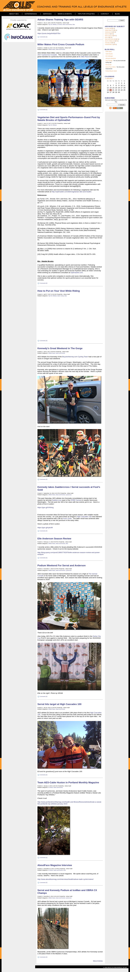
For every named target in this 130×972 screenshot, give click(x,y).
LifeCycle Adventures (110, 58)
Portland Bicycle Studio (111, 71)
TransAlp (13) (108, 42)
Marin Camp (60, 295)
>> (112, 78)
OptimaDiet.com (77, 272)
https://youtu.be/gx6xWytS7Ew (48, 33)
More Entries (98, 961)
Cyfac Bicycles (109, 53)
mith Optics (109, 51)
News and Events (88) (110, 39)
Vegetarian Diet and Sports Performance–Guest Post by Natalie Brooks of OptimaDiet (68, 118)
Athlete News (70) (109, 30)
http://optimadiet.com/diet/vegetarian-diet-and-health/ (71, 192)
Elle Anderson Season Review (54, 538)
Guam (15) (107, 33)
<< (105, 78)
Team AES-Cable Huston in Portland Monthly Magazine (68, 782)
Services (47, 14)
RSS (113, 28)
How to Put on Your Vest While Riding (58, 291)
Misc (73, 24)
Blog (117, 14)
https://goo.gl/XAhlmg (45, 507)
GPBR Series (76, 500)
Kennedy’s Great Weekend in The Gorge (60, 348)
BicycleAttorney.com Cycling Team (75, 357)
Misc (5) (107, 37)
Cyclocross (68, 494)
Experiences (31, 14)
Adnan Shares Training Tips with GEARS (60, 19)
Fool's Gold (67, 518)
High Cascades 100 (84, 517)
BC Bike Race (83, 57)
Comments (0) (43, 37)
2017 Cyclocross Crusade (47, 55)
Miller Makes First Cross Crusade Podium (60, 44)
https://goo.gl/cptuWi (45, 528)
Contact (105, 14)
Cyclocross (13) (109, 32)
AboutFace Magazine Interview (54, 865)
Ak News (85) (108, 28)
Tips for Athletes (86, 14)
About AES (14, 14)
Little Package (108, 60)
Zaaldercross (57, 500)
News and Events (67, 24)
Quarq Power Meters (110, 67)
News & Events (65, 14)
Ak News (59, 24)
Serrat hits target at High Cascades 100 (59, 704)
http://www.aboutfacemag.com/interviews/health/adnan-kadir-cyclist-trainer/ (65, 879)
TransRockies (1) (109, 44)
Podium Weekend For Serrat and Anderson (61, 565)
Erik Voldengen (109, 56)
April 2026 (109, 78)
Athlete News (51, 49)
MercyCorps (108, 64)
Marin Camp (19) (109, 35)
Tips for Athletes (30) (110, 41)
